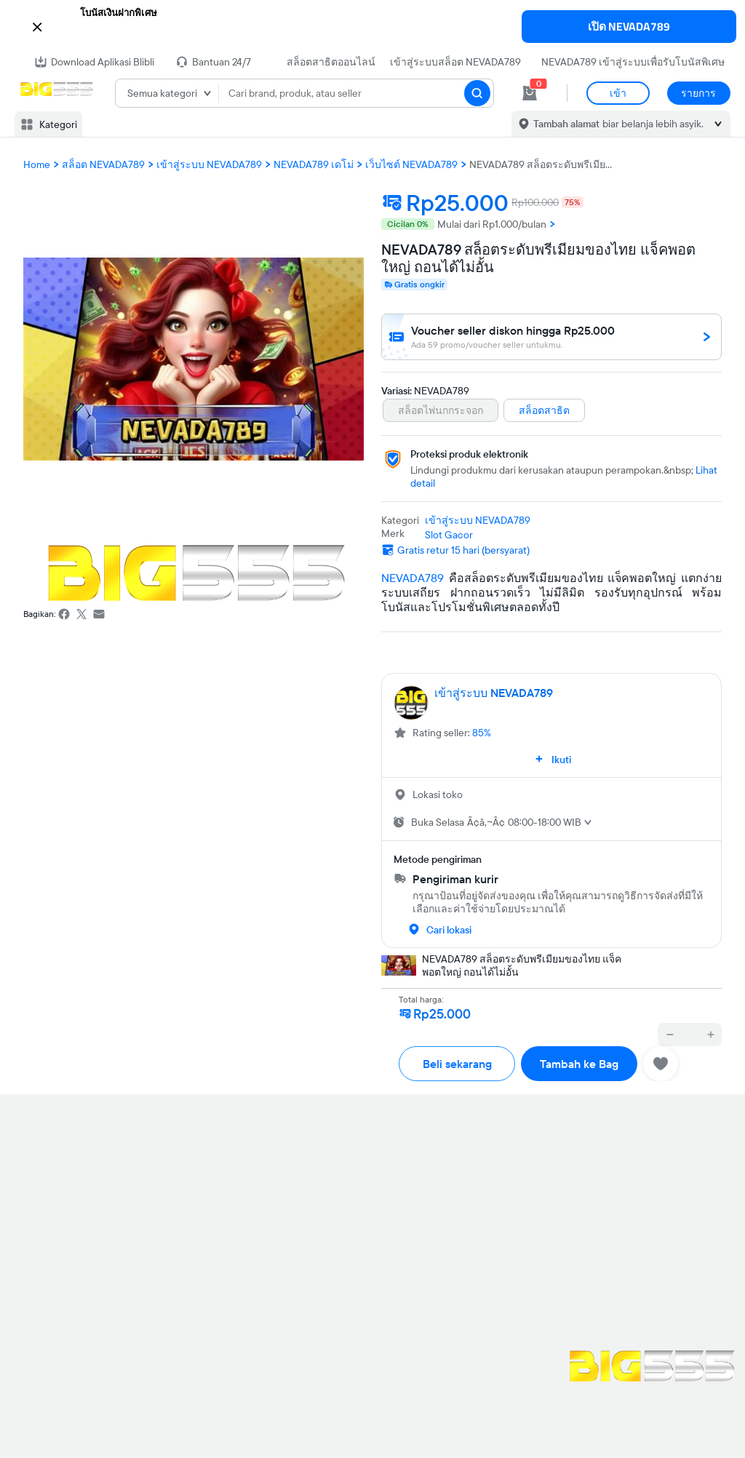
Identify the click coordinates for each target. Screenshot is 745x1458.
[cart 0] (529, 93)
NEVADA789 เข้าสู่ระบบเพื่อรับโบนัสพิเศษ (633, 61)
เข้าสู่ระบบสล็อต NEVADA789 (455, 61)
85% (481, 732)
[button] (372, 25)
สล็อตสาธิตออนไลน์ (331, 61)
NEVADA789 (412, 577)
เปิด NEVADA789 (629, 26)
